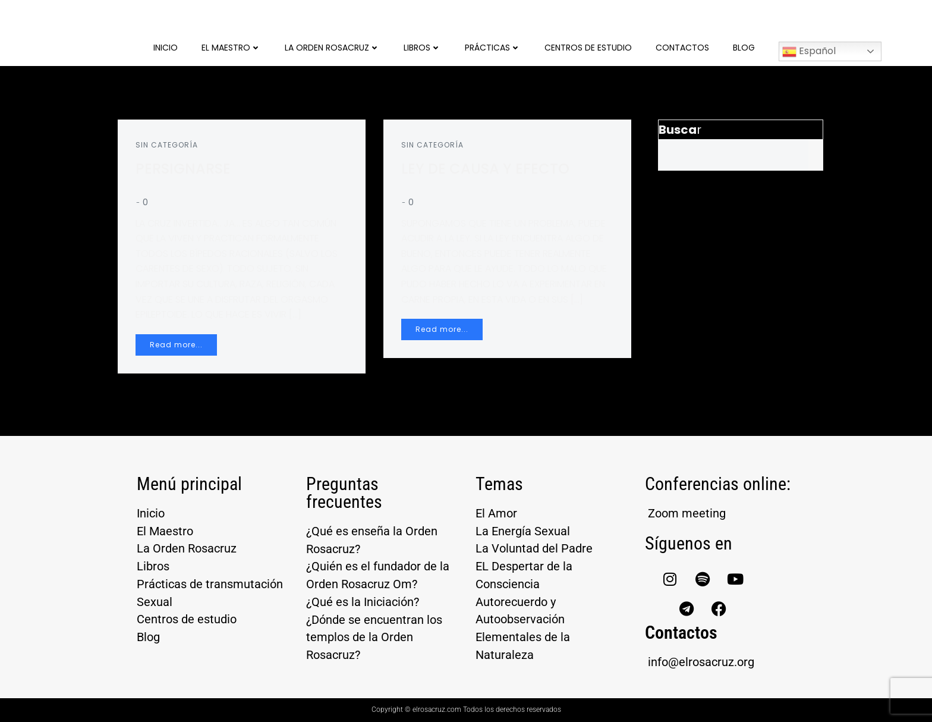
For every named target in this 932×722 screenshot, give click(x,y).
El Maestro (231, 48)
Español (809, 51)
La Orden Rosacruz (332, 48)
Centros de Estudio (588, 48)
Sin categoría (167, 145)
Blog (744, 48)
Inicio (165, 48)
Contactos (682, 48)
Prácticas (493, 48)
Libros (422, 48)
